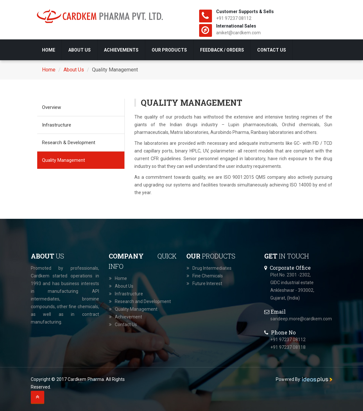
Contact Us (271, 50)
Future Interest (207, 283)
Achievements (121, 50)
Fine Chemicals (207, 275)
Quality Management (63, 160)
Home (48, 50)
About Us (79, 50)
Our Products (169, 50)
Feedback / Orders (222, 50)
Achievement (128, 316)
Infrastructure (56, 125)
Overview (51, 107)
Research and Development (143, 301)
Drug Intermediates (212, 268)
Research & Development (68, 142)
